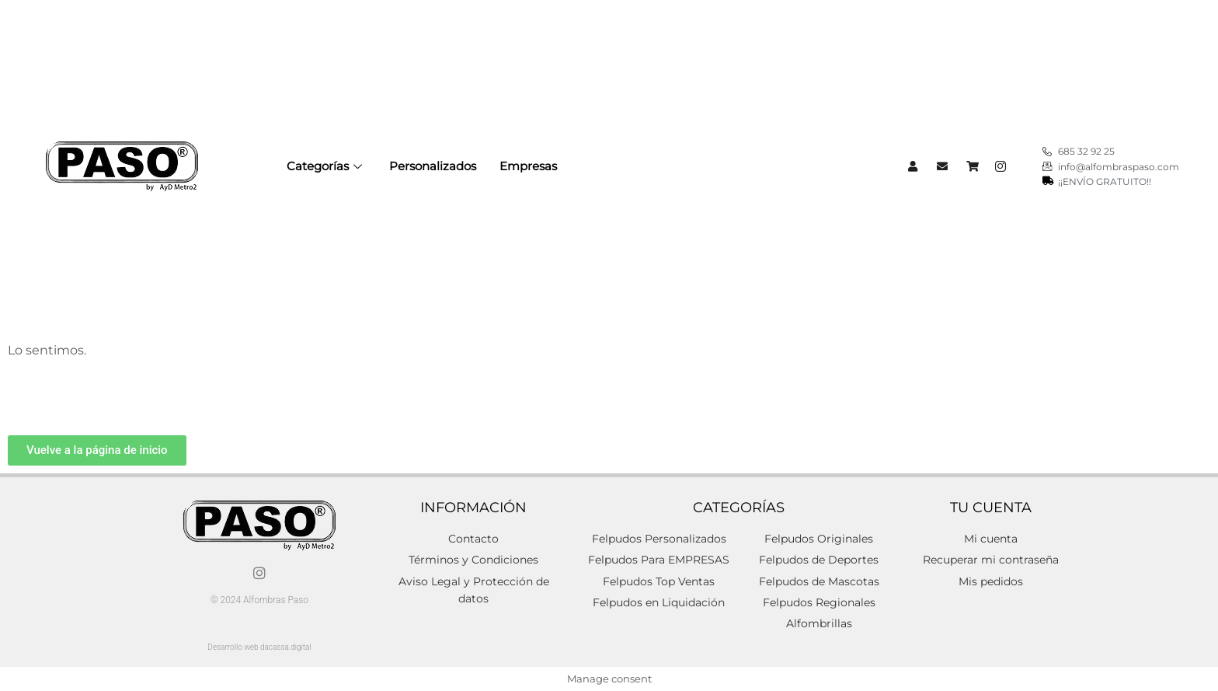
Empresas (528, 166)
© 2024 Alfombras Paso (259, 600)
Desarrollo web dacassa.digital (259, 647)
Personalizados (432, 166)
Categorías (326, 166)
